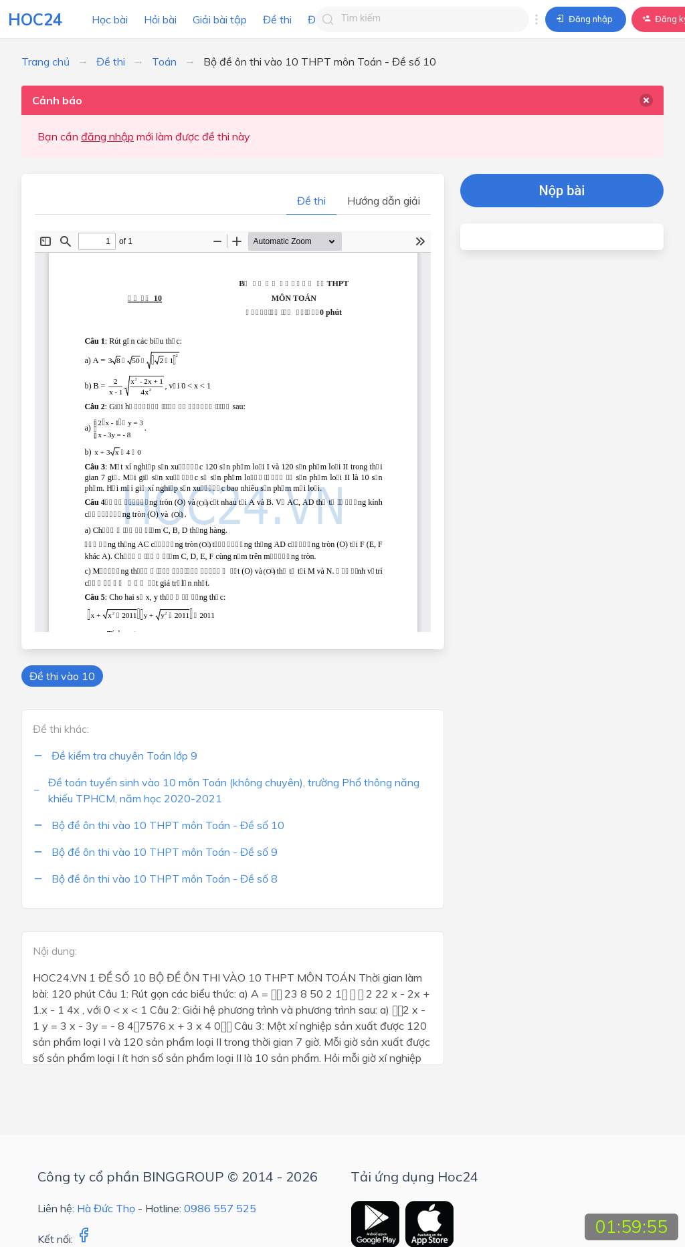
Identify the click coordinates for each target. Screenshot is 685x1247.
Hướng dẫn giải (383, 200)
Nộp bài (562, 191)
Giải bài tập (220, 19)
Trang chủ (45, 61)
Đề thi (277, 19)
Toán (164, 61)
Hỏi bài (160, 19)
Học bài (110, 19)
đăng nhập (107, 136)
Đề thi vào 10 (62, 676)
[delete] (646, 100)
